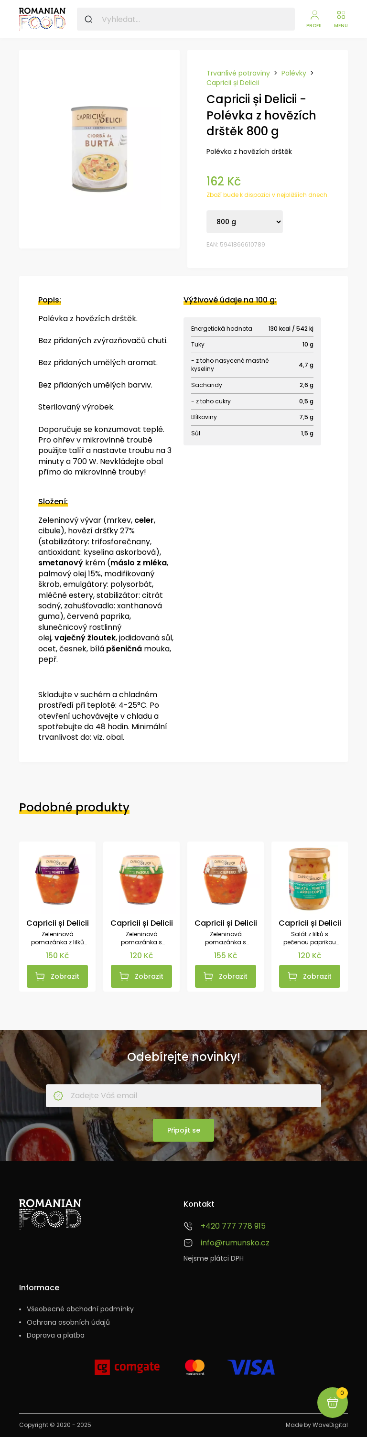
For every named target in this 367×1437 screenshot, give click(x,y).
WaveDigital (330, 1425)
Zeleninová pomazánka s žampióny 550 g (225, 938)
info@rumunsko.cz (235, 1243)
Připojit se (183, 1130)
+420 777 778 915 (233, 1226)
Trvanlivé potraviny (238, 73)
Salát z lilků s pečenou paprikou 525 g (309, 938)
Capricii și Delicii (232, 82)
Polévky (293, 73)
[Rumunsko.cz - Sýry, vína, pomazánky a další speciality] (42, 19)
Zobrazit (65, 976)
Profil (314, 25)
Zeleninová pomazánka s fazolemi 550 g (141, 938)
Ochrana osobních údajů (68, 1322)
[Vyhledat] (88, 19)
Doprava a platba (56, 1335)
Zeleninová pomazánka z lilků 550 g (57, 938)
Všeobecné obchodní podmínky (80, 1309)
